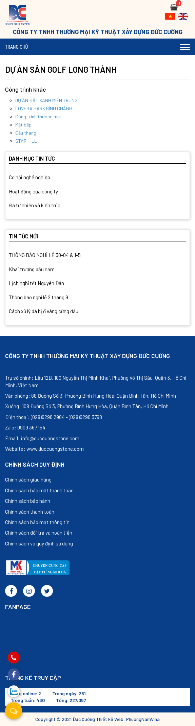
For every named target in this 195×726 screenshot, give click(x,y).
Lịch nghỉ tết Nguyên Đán (36, 283)
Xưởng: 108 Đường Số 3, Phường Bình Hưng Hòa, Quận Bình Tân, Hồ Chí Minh (87, 406)
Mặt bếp (23, 124)
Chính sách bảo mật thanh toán (39, 490)
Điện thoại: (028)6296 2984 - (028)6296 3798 (53, 417)
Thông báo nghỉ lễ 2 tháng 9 (38, 297)
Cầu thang (25, 133)
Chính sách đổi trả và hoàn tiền (38, 533)
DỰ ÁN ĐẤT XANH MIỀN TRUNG (46, 100)
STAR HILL (26, 141)
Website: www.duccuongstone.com (44, 449)
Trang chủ (16, 47)
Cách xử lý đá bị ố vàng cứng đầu (43, 311)
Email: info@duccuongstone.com (42, 438)
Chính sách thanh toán (29, 512)
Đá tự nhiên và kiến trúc (34, 205)
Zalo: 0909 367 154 (25, 427)
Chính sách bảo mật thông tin (37, 522)
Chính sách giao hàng (28, 479)
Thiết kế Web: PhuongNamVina (128, 719)
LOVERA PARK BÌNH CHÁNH (43, 108)
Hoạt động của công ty (33, 191)
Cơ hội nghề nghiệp (29, 177)
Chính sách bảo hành (27, 501)
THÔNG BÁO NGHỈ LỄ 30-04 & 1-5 (45, 255)
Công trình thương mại (38, 116)
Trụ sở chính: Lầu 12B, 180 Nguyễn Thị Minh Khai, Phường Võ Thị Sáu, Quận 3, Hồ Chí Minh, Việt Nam (95, 381)
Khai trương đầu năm (32, 269)
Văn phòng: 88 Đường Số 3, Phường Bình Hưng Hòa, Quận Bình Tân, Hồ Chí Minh (90, 396)
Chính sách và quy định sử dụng (39, 543)
